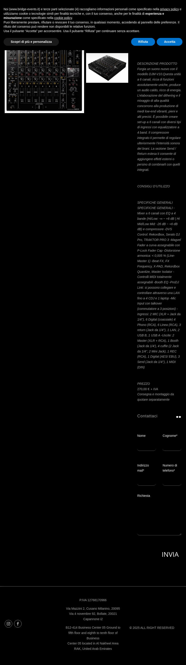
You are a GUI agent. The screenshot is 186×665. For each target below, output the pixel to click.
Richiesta (159, 517)
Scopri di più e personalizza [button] (31, 42)
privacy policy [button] (169, 9)
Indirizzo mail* (146, 473)
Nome (146, 440)
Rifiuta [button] (143, 42)
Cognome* (172, 440)
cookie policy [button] (63, 18)
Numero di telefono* (172, 473)
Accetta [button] (169, 42)
